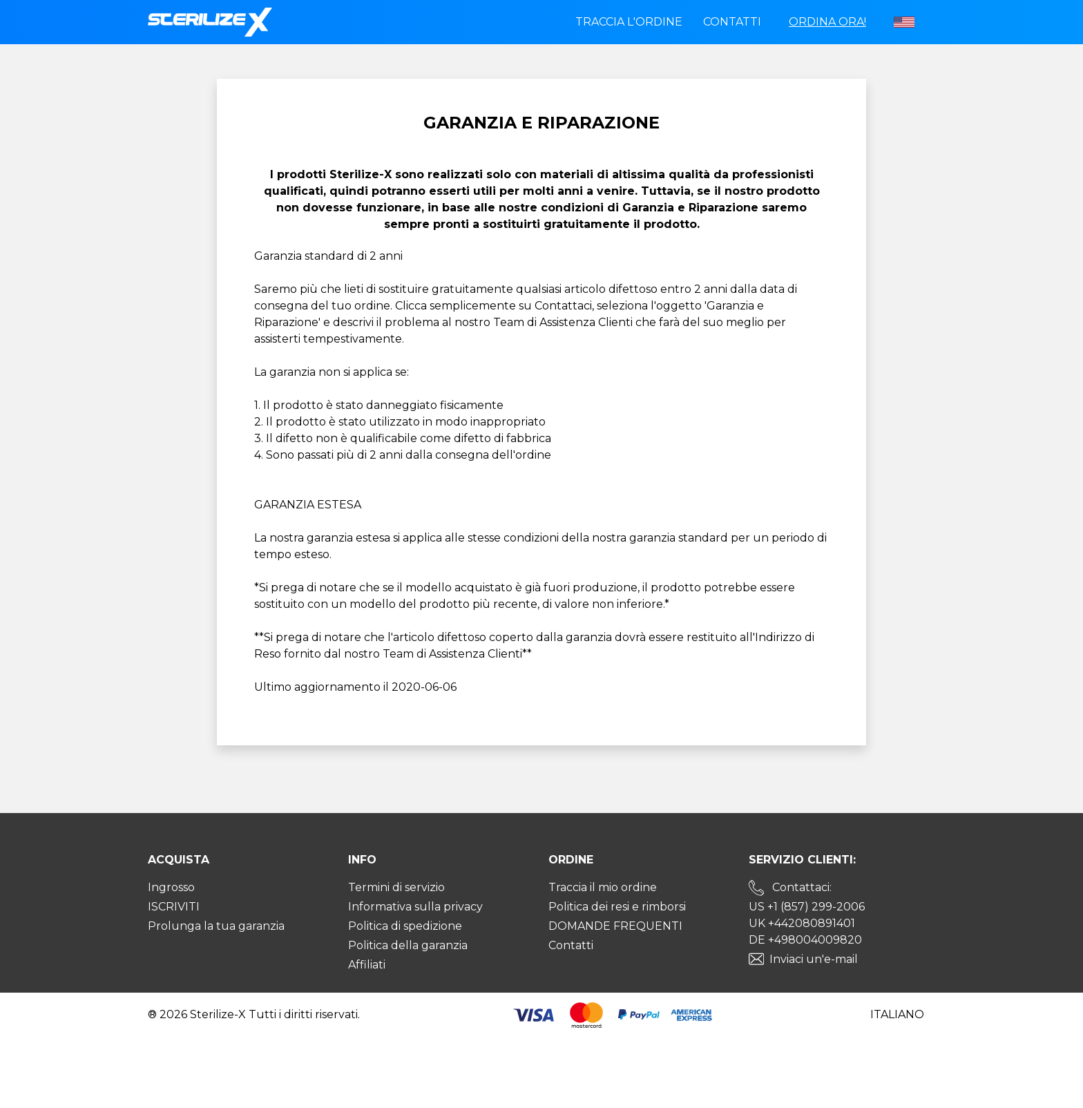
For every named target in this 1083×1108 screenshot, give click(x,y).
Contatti (732, 21)
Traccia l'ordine (628, 21)
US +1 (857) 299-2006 (807, 906)
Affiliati (366, 964)
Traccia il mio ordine (602, 887)
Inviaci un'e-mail (813, 959)
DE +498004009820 (805, 939)
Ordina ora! (827, 21)
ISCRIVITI (174, 906)
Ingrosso (171, 887)
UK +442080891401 (802, 923)
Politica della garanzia (408, 945)
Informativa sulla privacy (415, 906)
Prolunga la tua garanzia (216, 926)
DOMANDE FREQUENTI (615, 926)
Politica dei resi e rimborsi (617, 906)
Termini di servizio (396, 887)
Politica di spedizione (405, 926)
